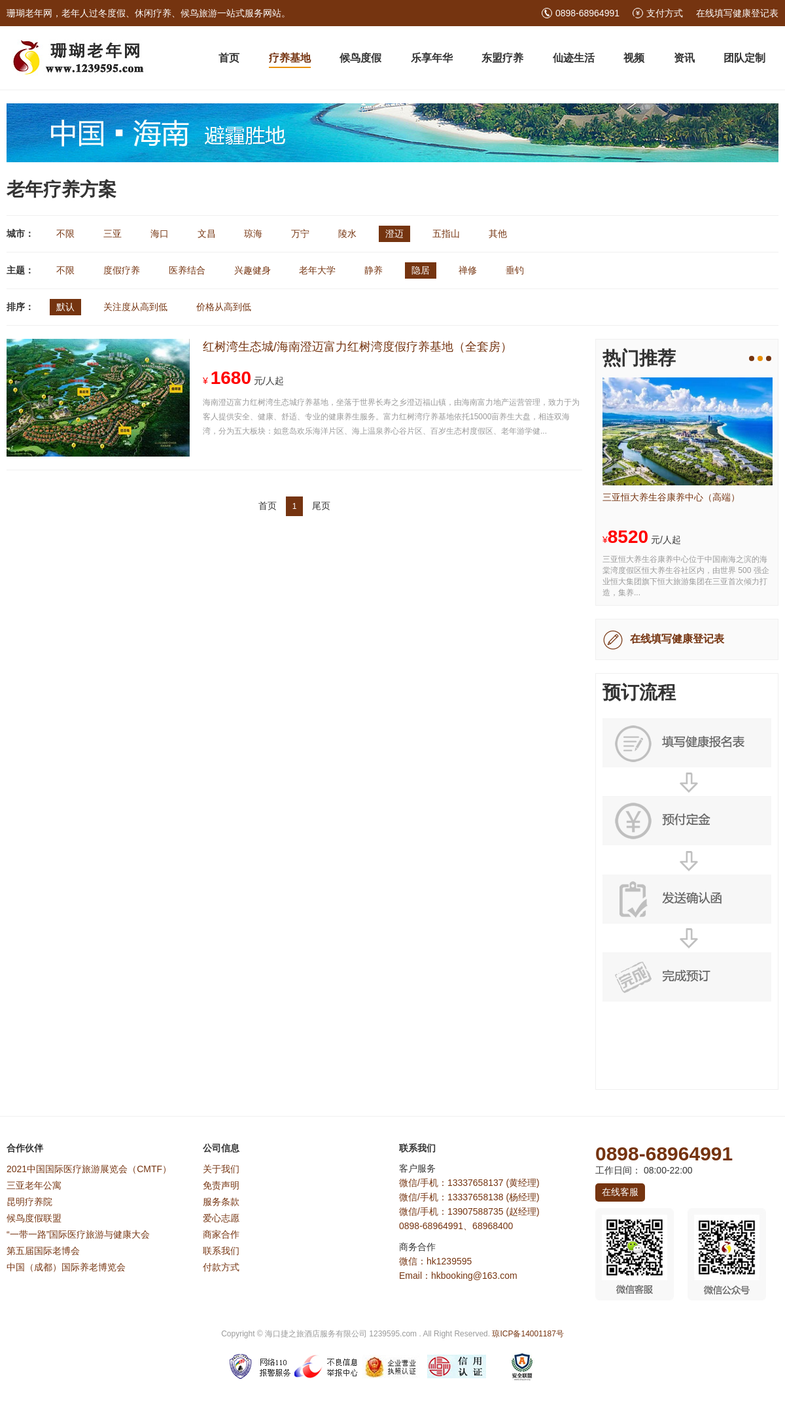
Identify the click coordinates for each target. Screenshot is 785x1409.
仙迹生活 (574, 57)
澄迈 (394, 233)
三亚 (112, 233)
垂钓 (515, 270)
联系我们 (221, 1250)
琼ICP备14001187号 (527, 1333)
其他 (498, 233)
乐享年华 (432, 57)
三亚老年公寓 (34, 1185)
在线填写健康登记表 (737, 13)
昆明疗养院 (29, 1201)
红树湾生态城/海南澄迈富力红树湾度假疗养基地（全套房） (357, 346)
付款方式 (221, 1267)
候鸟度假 (360, 57)
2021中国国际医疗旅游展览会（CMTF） (89, 1169)
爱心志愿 (221, 1218)
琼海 (253, 233)
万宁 (300, 233)
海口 (159, 233)
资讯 (684, 57)
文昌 (207, 233)
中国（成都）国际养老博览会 (66, 1267)
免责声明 (221, 1185)
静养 (373, 270)
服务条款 (221, 1201)
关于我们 (221, 1169)
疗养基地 (290, 57)
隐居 (420, 270)
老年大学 (317, 270)
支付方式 (664, 13)
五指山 (446, 233)
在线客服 (620, 1192)
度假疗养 (121, 270)
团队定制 (744, 57)
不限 (65, 233)
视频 (633, 57)
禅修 (468, 270)
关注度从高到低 (135, 307)
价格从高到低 (223, 307)
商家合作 (221, 1234)
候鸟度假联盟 (34, 1218)
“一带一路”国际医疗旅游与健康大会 (78, 1234)
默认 (65, 307)
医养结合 (187, 270)
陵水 (347, 233)
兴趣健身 (252, 270)
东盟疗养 (502, 57)
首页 (228, 57)
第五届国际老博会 (43, 1250)
